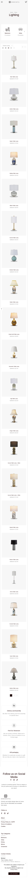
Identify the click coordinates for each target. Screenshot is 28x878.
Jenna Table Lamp (14, 591)
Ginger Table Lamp (14, 430)
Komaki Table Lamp (14, 623)
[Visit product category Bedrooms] (7, 33)
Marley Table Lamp (14, 688)
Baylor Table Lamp (14, 141)
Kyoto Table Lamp (14, 656)
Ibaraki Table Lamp (14, 527)
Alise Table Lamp (14, 76)
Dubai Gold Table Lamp (14, 334)
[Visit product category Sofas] (20, 33)
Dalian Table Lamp (14, 302)
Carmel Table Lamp (14, 237)
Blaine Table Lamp (14, 205)
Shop (15, 12)
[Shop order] (7, 46)
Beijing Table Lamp (14, 173)
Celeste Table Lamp (14, 269)
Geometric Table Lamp (14, 366)
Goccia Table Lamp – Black (14, 463)
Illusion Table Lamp (14, 559)
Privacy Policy (14, 869)
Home (11, 12)
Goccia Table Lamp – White (14, 495)
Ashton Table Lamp (14, 109)
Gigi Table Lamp (14, 398)
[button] (2, 2)
